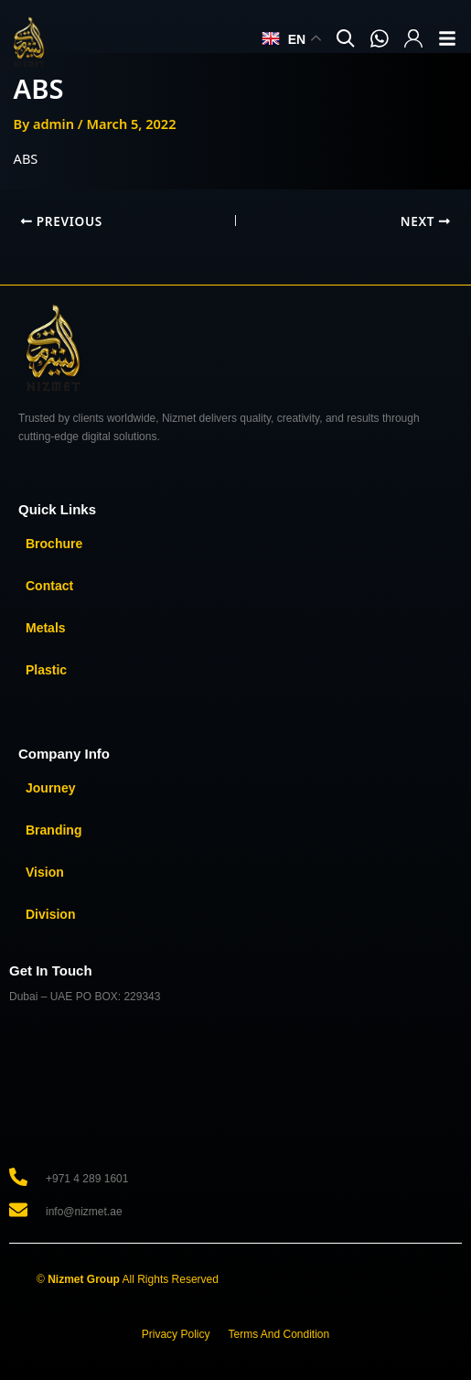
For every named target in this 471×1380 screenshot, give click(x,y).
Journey (50, 788)
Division (50, 914)
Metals (46, 627)
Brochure (54, 543)
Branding (53, 830)
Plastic (46, 670)
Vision (45, 872)
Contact (49, 585)
